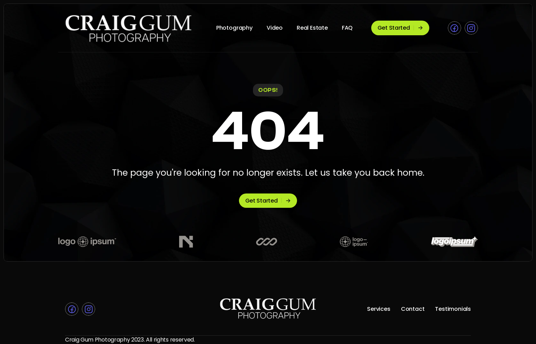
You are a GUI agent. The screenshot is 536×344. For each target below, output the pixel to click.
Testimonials (453, 309)
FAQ (347, 28)
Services (378, 309)
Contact (413, 309)
